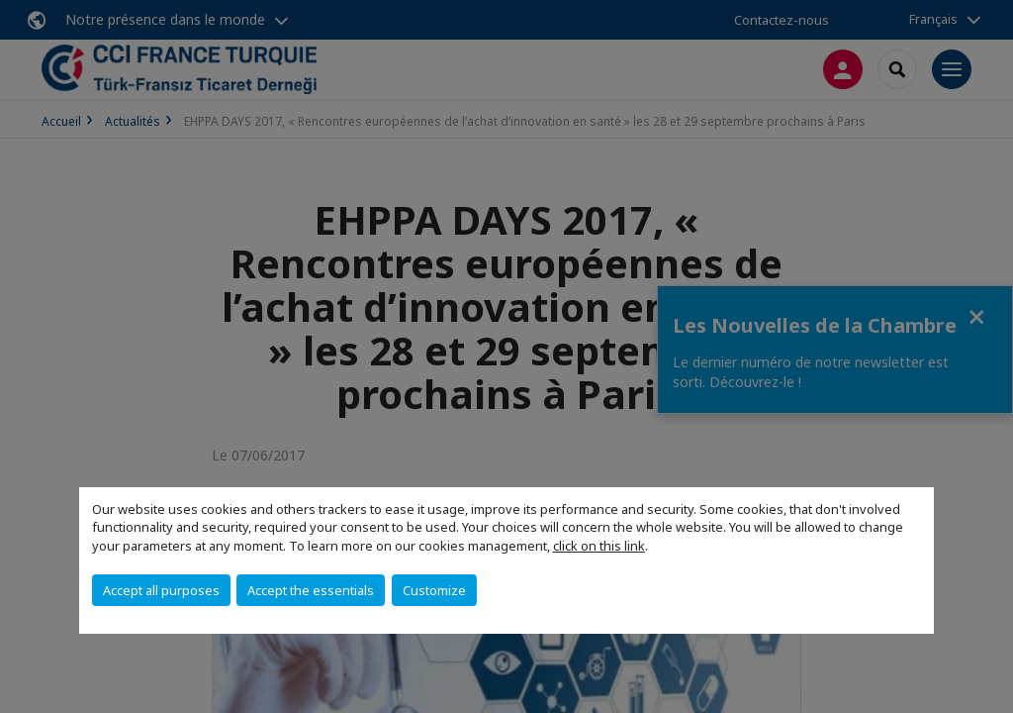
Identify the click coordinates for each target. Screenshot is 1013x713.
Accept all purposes (161, 590)
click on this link (599, 546)
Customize (434, 590)
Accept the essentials (310, 590)
